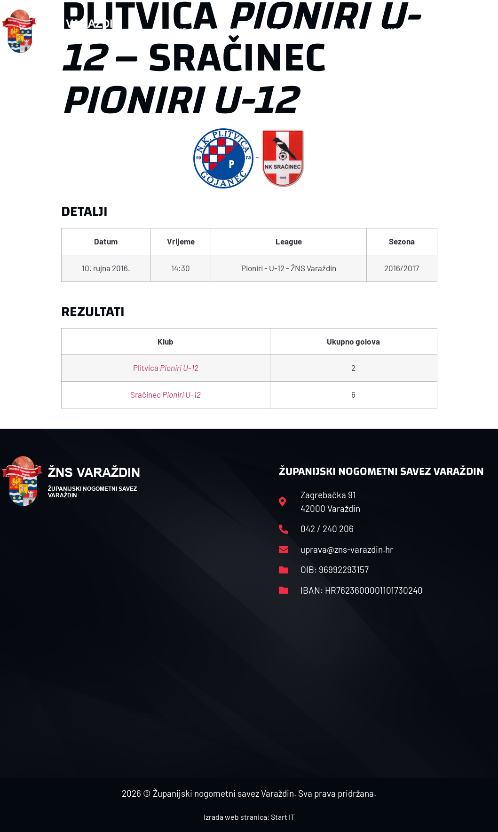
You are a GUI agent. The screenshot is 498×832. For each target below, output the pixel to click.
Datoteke (347, 31)
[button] (478, 31)
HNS (179, 31)
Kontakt (408, 31)
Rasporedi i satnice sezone (256, 31)
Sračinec (165, 394)
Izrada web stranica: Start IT (249, 816)
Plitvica (165, 367)
